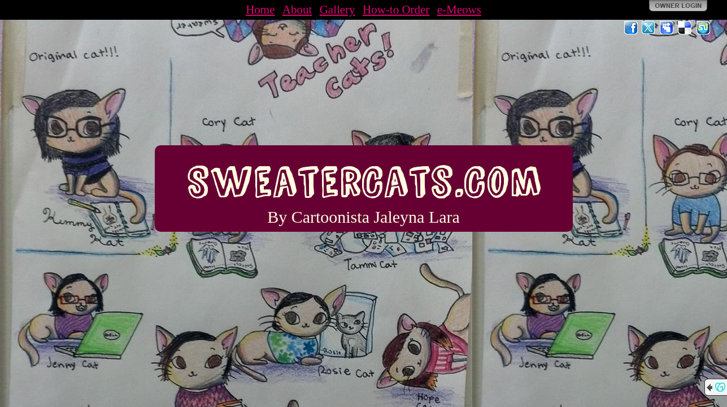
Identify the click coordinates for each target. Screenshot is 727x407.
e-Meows (459, 9)
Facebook (631, 28)
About (297, 9)
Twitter (649, 28)
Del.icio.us (685, 28)
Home (260, 9)
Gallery (337, 9)
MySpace (667, 28)
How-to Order (396, 9)
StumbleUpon (703, 28)
